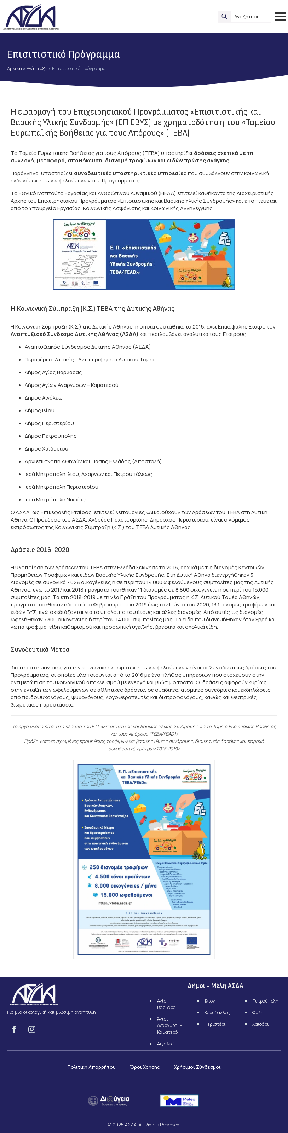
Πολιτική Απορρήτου (92, 1067)
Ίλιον (210, 1001)
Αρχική (14, 68)
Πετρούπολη (265, 1001)
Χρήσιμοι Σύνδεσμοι (197, 1067)
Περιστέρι (215, 1024)
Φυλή (258, 1012)
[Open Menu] (280, 16)
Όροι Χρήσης (145, 1067)
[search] (224, 17)
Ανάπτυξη (37, 68)
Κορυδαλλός (217, 1012)
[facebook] (14, 1029)
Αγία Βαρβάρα (166, 1004)
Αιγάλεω (165, 1043)
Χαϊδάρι (260, 1024)
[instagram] (32, 1029)
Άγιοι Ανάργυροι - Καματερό (169, 1025)
